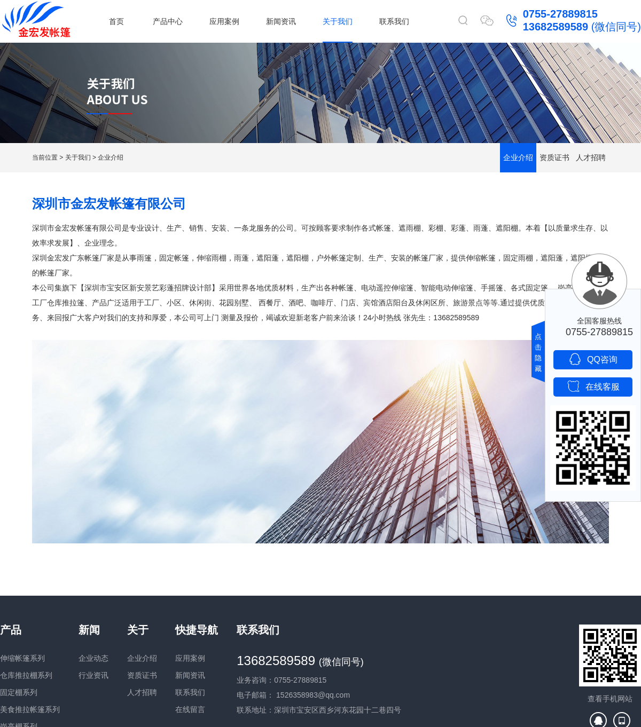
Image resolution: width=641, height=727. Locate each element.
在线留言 (190, 709)
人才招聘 (591, 157)
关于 (137, 630)
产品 (10, 630)
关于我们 (338, 21)
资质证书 (554, 157)
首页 (116, 21)
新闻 (89, 630)
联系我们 (394, 21)
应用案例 (224, 21)
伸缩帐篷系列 (22, 658)
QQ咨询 (592, 359)
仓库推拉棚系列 (26, 675)
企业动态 (93, 658)
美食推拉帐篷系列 (30, 709)
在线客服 (593, 386)
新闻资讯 (281, 21)
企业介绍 (110, 157)
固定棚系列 (18, 692)
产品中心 (168, 21)
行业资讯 (93, 675)
